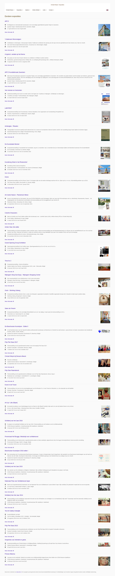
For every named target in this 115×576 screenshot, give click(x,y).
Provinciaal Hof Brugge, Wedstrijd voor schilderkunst (21, 436)
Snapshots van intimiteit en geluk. (15, 540)
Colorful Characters (11, 213)
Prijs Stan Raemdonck (12, 370)
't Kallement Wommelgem (13, 39)
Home (7, 177)
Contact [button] (51, 10)
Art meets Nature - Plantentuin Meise (16, 195)
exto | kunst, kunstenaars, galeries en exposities (9, 4)
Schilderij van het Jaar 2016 (14, 420)
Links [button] (45, 10)
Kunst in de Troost (10, 385)
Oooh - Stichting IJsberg (12, 290)
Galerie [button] (27, 10)
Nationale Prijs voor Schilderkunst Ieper (17, 481)
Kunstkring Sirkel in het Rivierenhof (16, 162)
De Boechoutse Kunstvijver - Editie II (16, 326)
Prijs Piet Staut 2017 (11, 342)
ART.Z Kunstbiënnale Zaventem (15, 72)
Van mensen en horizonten (13, 90)
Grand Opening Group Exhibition (15, 243)
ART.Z (7, 21)
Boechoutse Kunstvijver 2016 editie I (16, 451)
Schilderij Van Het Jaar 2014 (14, 495)
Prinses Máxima (10, 554)
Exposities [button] (20, 10)
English (107, 10)
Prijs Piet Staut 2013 (11, 525)
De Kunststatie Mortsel (12, 144)
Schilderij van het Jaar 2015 (14, 466)
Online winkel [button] (36, 10)
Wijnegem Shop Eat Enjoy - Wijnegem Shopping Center (22, 275)
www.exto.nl (18, 572)
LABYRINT (8, 108)
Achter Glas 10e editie (12, 227)
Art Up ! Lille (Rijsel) (11, 402)
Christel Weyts (54, 4)
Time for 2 (8, 261)
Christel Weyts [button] (10, 10)
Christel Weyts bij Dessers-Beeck (15, 356)
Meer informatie (9, 32)
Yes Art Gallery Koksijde (12, 511)
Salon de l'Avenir (10, 308)
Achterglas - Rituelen (11, 126)
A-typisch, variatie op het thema (15, 54)
